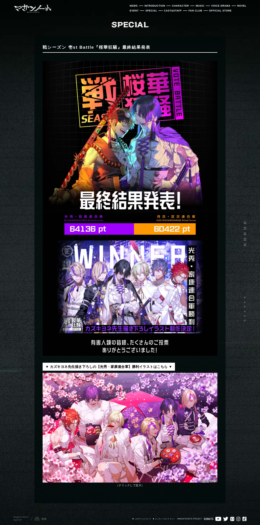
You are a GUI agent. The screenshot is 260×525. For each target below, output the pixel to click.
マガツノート (32, 8)
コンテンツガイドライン (165, 519)
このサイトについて (142, 519)
